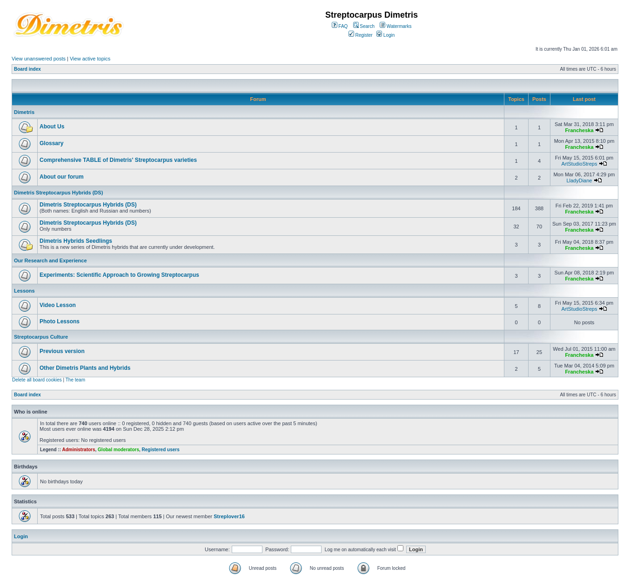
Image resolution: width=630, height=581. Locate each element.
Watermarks (395, 26)
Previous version (62, 351)
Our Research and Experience (50, 260)
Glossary (51, 143)
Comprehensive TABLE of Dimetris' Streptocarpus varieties (118, 160)
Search (364, 26)
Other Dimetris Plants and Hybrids (85, 368)
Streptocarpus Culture (41, 337)
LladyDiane (579, 180)
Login (385, 35)
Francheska (579, 130)
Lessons (24, 291)
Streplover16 (229, 516)
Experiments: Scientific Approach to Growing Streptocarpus (119, 275)
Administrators (78, 449)
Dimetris (24, 112)
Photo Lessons (60, 321)
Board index (27, 69)
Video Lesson (58, 305)
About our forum (62, 177)
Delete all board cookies (37, 379)
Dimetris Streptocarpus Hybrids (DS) (58, 192)
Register (361, 35)
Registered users (161, 449)
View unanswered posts (39, 58)
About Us (52, 126)
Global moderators (118, 449)
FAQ (340, 26)
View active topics (90, 58)
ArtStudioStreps (579, 164)
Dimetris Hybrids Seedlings (76, 241)
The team (75, 379)
